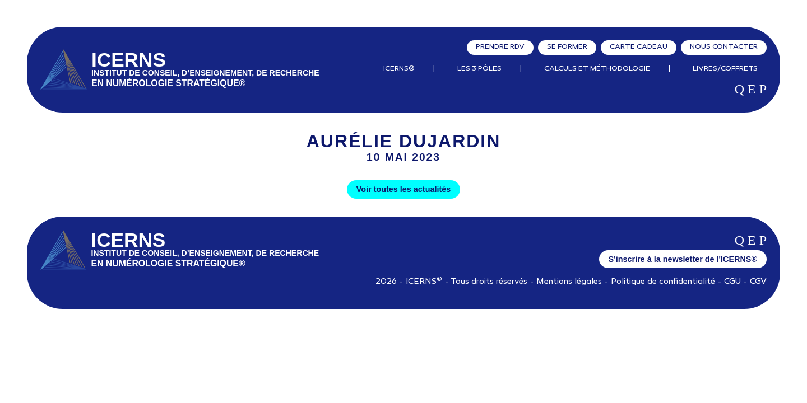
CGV (758, 282)
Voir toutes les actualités (403, 189)
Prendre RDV (500, 47)
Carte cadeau (638, 47)
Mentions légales (569, 282)
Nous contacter (724, 47)
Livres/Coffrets (725, 68)
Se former (567, 47)
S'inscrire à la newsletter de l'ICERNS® (683, 259)
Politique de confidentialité (663, 282)
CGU (732, 282)
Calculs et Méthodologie (597, 68)
